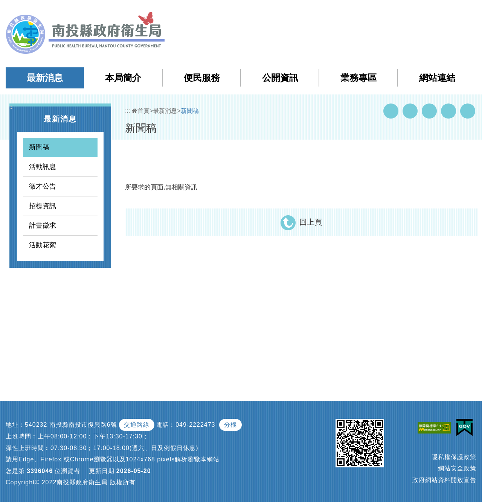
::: (325, 11)
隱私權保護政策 (454, 457)
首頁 (140, 111)
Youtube (410, 111)
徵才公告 (42, 186)
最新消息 (45, 78)
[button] (446, 11)
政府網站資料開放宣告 (444, 480)
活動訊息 (42, 166)
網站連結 (437, 78)
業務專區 (358, 78)
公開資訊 (280, 78)
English (426, 11)
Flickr (448, 111)
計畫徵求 (42, 225)
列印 (467, 111)
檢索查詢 (370, 11)
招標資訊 (42, 206)
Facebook (390, 111)
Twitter (429, 111)
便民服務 (202, 78)
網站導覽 (340, 11)
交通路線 (136, 424)
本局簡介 (123, 78)
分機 (230, 424)
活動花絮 (42, 245)
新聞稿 (39, 147)
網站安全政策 (457, 468)
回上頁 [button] (310, 222)
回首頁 (399, 11)
